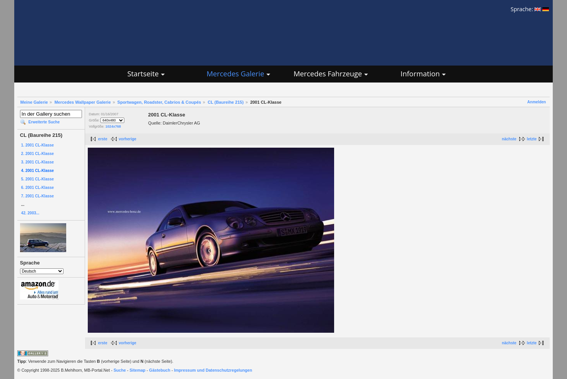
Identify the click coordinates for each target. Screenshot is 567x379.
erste (102, 139)
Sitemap (137, 370)
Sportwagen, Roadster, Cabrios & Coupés (159, 102)
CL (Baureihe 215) (225, 102)
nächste (509, 139)
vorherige (128, 139)
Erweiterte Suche (44, 122)
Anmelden (536, 102)
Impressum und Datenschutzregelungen (213, 370)
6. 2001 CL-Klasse (37, 187)
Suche (120, 370)
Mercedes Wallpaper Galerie (82, 102)
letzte (532, 139)
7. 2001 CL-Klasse (37, 196)
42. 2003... (30, 213)
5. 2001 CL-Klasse (37, 179)
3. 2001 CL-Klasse (37, 162)
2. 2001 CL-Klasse (37, 154)
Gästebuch (159, 370)
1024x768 (113, 126)
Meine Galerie (34, 102)
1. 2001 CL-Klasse (37, 145)
